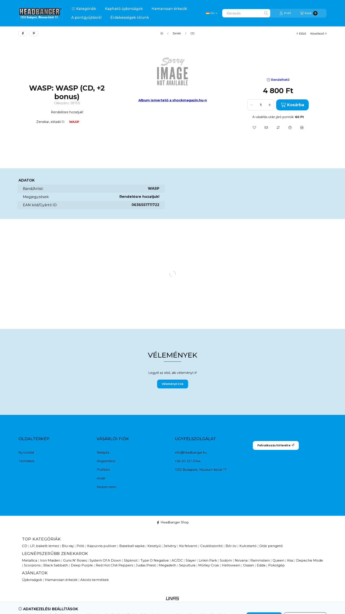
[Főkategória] (161, 33)
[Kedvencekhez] (254, 127)
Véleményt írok (173, 384)
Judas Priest (146, 565)
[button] (84, 8)
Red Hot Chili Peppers (114, 565)
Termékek (26, 461)
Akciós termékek (94, 580)
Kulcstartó (248, 546)
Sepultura (187, 565)
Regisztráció (106, 461)
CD (192, 33)
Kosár (101, 478)
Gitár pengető (271, 546)
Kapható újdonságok (124, 9)
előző (301, 33)
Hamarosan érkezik (169, 9)
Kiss (290, 560)
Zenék (176, 33)
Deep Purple (82, 565)
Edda (261, 565)
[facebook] (22, 33)
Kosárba (292, 105)
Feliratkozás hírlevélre (275, 445)
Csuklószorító (211, 546)
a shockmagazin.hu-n (188, 100)
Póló (80, 546)
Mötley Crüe (208, 565)
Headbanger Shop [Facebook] (172, 522)
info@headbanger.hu (191, 452)
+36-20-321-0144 (187, 461)
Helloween (231, 565)
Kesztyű (154, 546)
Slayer (191, 560)
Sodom (226, 560)
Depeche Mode (309, 560)
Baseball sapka (132, 546)
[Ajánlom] (266, 127)
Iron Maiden (50, 560)
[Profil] (285, 13)
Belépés (103, 452)
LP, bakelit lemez (44, 546)
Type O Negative (154, 560)
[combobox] (246, 13)
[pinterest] (33, 33)
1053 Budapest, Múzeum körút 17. (201, 470)
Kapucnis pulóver (101, 546)
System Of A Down (105, 560)
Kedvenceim (106, 487)
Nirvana (241, 560)
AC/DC (177, 560)
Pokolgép (276, 565)
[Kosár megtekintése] (309, 13)
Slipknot (131, 560)
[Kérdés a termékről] (290, 127)
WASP (74, 122)
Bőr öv (231, 546)
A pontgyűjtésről (86, 17)
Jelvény (169, 546)
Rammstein (260, 560)
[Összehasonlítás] (278, 127)
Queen (278, 560)
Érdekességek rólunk (129, 17)
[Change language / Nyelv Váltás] (212, 13)
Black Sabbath (55, 565)
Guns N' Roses (75, 560)
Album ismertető (153, 100)
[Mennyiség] (261, 105)
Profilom (103, 470)
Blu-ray (68, 546)
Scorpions (32, 565)
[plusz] (270, 105)
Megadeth (167, 565)
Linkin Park (208, 560)
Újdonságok (32, 580)
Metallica (29, 560)
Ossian (248, 565)
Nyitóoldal (26, 452)
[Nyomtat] (302, 127)
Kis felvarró (188, 546)
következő (318, 33)
